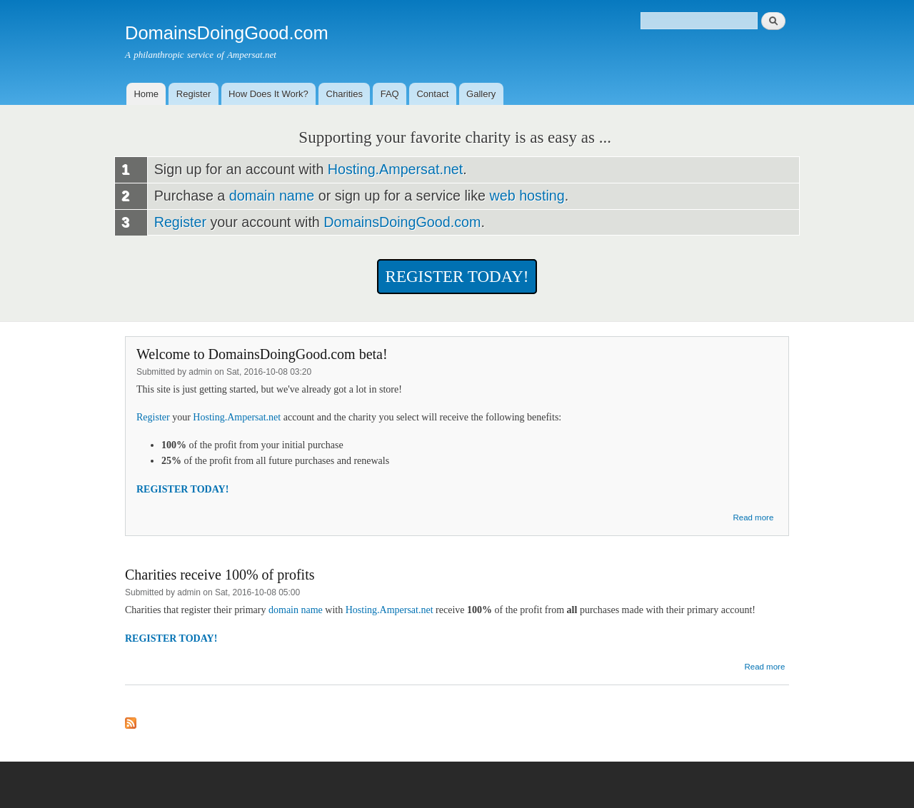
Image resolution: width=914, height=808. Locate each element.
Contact (432, 94)
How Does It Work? (268, 94)
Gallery (481, 94)
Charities (344, 94)
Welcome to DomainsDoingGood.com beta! (262, 354)
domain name (271, 195)
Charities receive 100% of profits (219, 574)
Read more (753, 517)
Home (146, 94)
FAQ (390, 94)
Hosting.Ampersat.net (395, 169)
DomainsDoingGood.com (402, 222)
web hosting (527, 195)
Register (193, 94)
